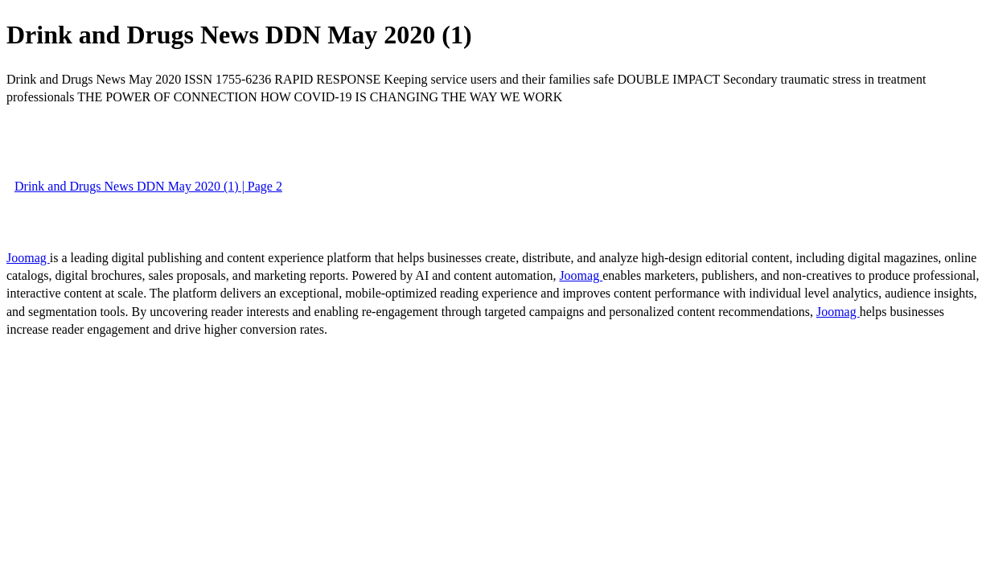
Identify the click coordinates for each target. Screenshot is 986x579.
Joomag (28, 258)
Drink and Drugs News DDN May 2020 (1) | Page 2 (148, 186)
